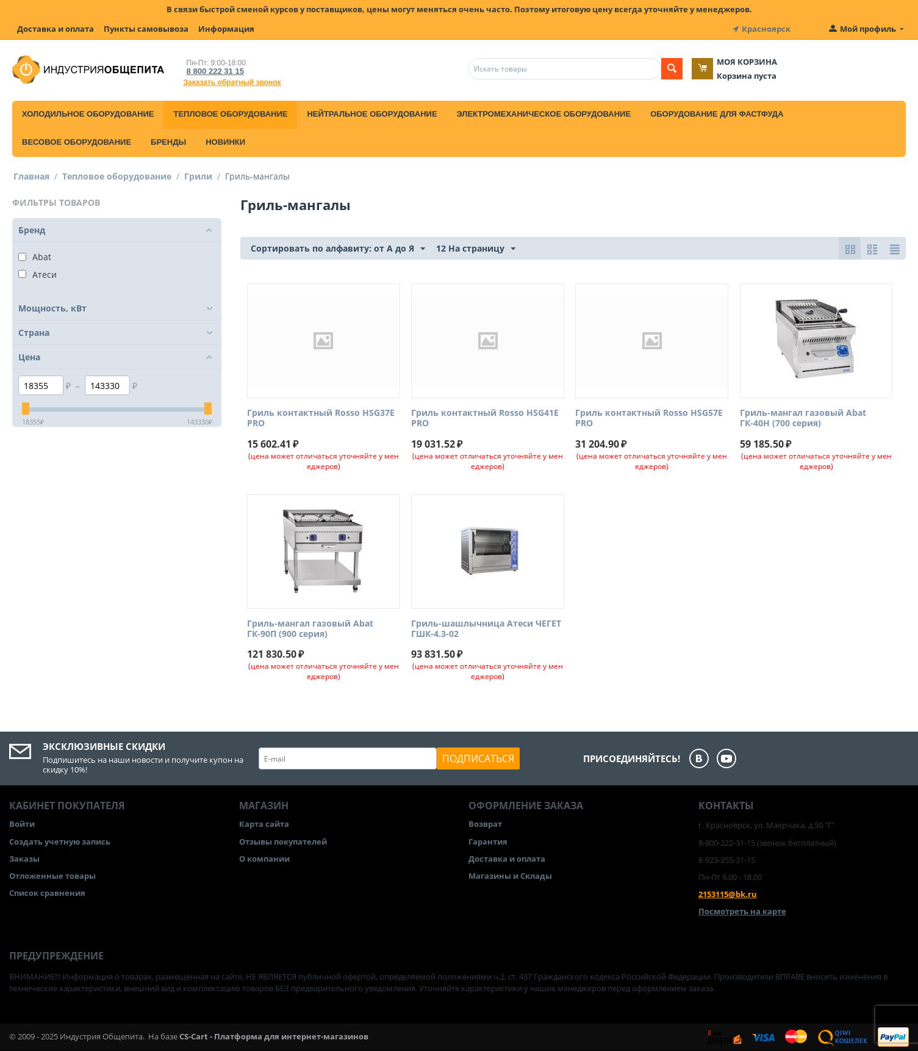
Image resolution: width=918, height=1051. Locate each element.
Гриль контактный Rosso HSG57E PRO (649, 418)
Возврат (485, 823)
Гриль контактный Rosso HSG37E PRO (321, 418)
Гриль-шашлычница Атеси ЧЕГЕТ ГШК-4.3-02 (486, 629)
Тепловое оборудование (230, 113)
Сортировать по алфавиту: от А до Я (338, 248)
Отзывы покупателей (283, 840)
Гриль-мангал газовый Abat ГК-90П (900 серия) (310, 629)
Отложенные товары (52, 875)
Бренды (168, 142)
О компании (264, 858)
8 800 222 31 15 (215, 71)
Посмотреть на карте (742, 911)
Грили (198, 176)
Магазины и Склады (510, 875)
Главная (31, 176)
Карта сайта (264, 823)
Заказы (24, 858)
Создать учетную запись (59, 840)
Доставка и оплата (55, 28)
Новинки (225, 142)
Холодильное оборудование (88, 113)
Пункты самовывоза (146, 28)
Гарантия (487, 840)
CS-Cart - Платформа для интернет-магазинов (273, 1036)
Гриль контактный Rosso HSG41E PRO (485, 418)
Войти (22, 823)
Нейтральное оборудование (372, 113)
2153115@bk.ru (727, 894)
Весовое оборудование (76, 142)
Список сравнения (47, 892)
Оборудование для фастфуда (716, 113)
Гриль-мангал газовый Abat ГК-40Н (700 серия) (803, 418)
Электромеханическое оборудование (544, 113)
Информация (226, 28)
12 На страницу (475, 248)
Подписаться (478, 758)
